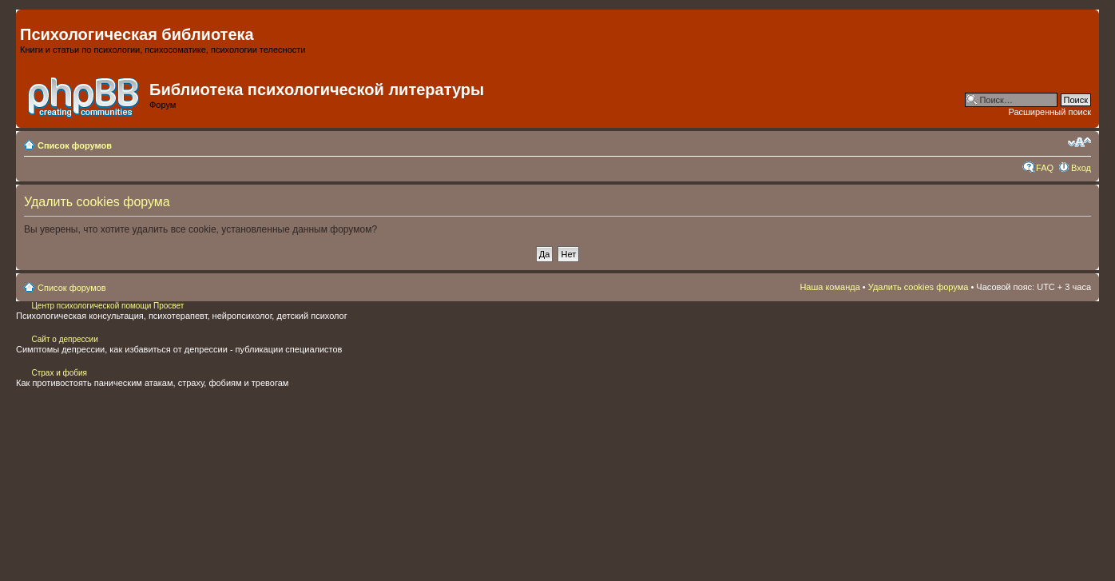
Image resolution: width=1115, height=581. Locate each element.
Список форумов (75, 145)
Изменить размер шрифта (1079, 142)
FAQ (1044, 168)
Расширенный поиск (1049, 112)
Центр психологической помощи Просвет (107, 305)
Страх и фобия (59, 372)
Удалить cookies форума (918, 287)
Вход (1081, 168)
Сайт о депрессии (64, 339)
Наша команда (829, 287)
